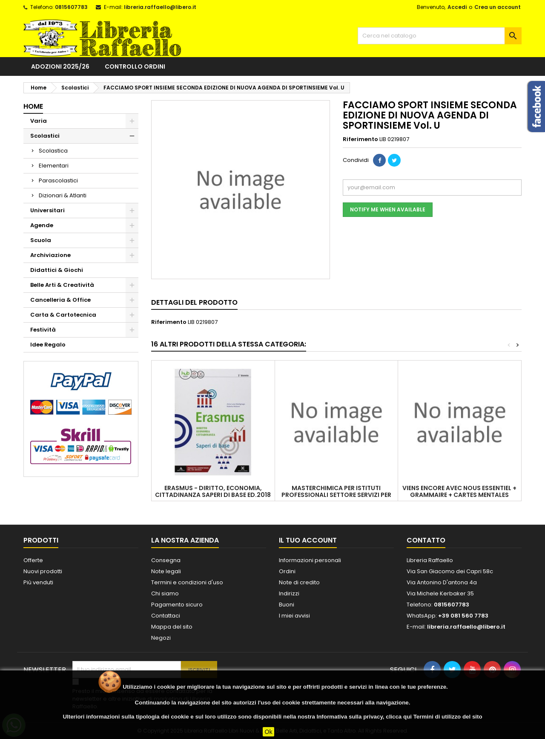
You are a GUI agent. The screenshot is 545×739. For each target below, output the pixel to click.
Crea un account (497, 7)
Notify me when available (387, 209)
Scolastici (45, 136)
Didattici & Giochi (56, 270)
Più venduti (38, 582)
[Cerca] (440, 35)
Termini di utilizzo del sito (447, 716)
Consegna (166, 560)
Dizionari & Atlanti (62, 195)
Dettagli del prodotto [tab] (194, 302)
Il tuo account (308, 540)
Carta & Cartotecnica (63, 315)
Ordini (287, 571)
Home (33, 106)
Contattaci (165, 616)
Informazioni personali (310, 560)
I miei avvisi (294, 616)
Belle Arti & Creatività (62, 285)
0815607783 (71, 7)
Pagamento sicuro (177, 604)
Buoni (286, 604)
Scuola (40, 240)
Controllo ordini (135, 66)
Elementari (54, 166)
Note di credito (299, 582)
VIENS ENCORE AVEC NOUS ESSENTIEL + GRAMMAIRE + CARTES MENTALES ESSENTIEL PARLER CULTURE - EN (459, 495)
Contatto (426, 540)
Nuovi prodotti (42, 571)
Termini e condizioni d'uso (187, 582)
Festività (43, 330)
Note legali (166, 571)
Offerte (33, 560)
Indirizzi (289, 593)
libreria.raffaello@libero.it (160, 7)
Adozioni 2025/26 (60, 66)
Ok (268, 731)
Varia (38, 121)
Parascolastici (58, 180)
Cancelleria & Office (60, 300)
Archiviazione (50, 255)
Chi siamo (165, 593)
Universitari (47, 210)
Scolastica (53, 151)
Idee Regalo (48, 345)
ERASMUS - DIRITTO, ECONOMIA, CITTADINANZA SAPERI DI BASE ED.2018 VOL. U (213, 495)
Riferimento (360, 139)
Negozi (161, 638)
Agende (41, 225)
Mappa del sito (171, 627)
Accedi (457, 7)
